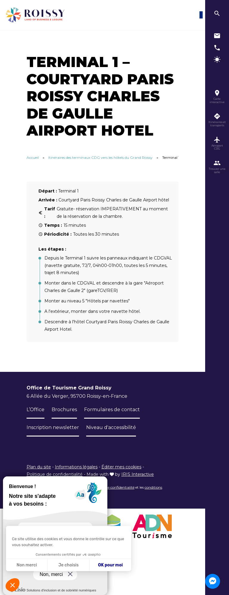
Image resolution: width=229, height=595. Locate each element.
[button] (12, 585)
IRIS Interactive (137, 474)
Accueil (33, 157)
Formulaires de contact (112, 409)
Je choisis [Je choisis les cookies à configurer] (68, 565)
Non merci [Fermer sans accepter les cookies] (26, 565)
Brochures (64, 409)
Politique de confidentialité (55, 474)
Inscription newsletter (53, 427)
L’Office (35, 409)
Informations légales (76, 467)
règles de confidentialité (114, 487)
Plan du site (39, 467)
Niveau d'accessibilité (111, 427)
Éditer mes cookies (121, 467)
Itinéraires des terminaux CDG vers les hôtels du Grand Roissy (100, 157)
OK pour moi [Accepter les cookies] (110, 565)
